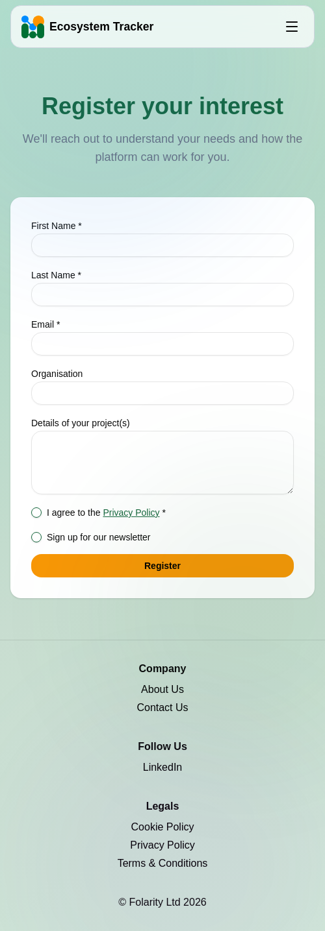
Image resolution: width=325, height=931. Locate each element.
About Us (162, 689)
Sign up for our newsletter (99, 537)
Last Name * (56, 275)
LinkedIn (163, 767)
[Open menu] (292, 26)
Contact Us (162, 707)
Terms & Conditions (163, 863)
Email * (45, 324)
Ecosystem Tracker (101, 26)
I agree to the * (106, 512)
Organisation (57, 374)
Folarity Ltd (156, 902)
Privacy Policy (131, 512)
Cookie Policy (162, 826)
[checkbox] (36, 512)
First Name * (56, 226)
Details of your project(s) (80, 423)
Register (162, 566)
